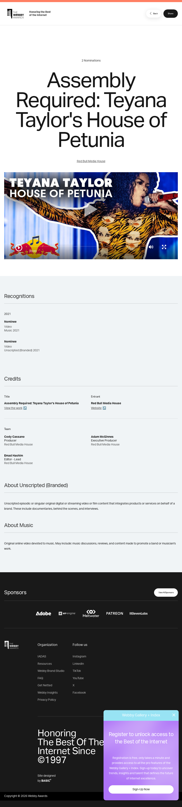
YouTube (78, 678)
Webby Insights (48, 692)
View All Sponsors (166, 592)
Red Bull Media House (91, 161)
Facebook (79, 692)
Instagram (79, 656)
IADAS (42, 656)
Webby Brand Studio (51, 671)
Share (170, 14)
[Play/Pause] (19, 248)
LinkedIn (78, 663)
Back (153, 13)
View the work (13, 408)
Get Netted (45, 685)
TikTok (77, 671)
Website (96, 408)
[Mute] (151, 247)
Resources (45, 663)
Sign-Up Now (141, 789)
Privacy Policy (47, 699)
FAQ (40, 678)
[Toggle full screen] (164, 247)
